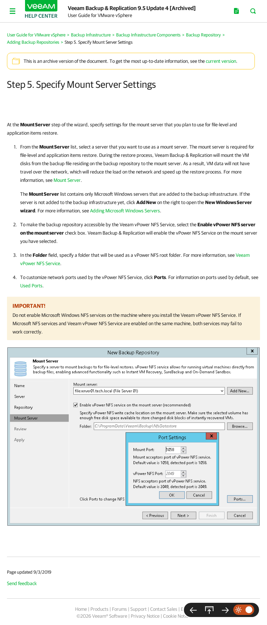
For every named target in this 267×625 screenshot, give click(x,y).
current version (221, 61)
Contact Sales (163, 609)
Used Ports (31, 285)
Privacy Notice (145, 616)
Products (99, 609)
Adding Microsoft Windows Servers (125, 210)
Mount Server (67, 180)
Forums (119, 609)
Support (138, 609)
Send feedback (22, 583)
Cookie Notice (177, 616)
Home (81, 609)
